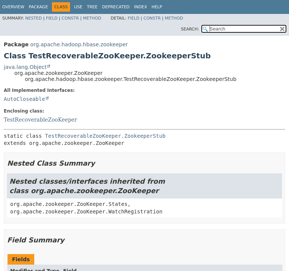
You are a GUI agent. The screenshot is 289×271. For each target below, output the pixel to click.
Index (140, 7)
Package (38, 7)
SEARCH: (190, 29)
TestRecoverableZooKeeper (40, 120)
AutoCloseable (24, 99)
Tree (92, 7)
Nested (33, 18)
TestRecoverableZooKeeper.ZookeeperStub (105, 136)
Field (52, 18)
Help (157, 7)
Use (78, 7)
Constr (70, 18)
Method (92, 18)
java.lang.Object (25, 67)
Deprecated (115, 7)
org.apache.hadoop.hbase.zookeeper (79, 44)
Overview (13, 7)
